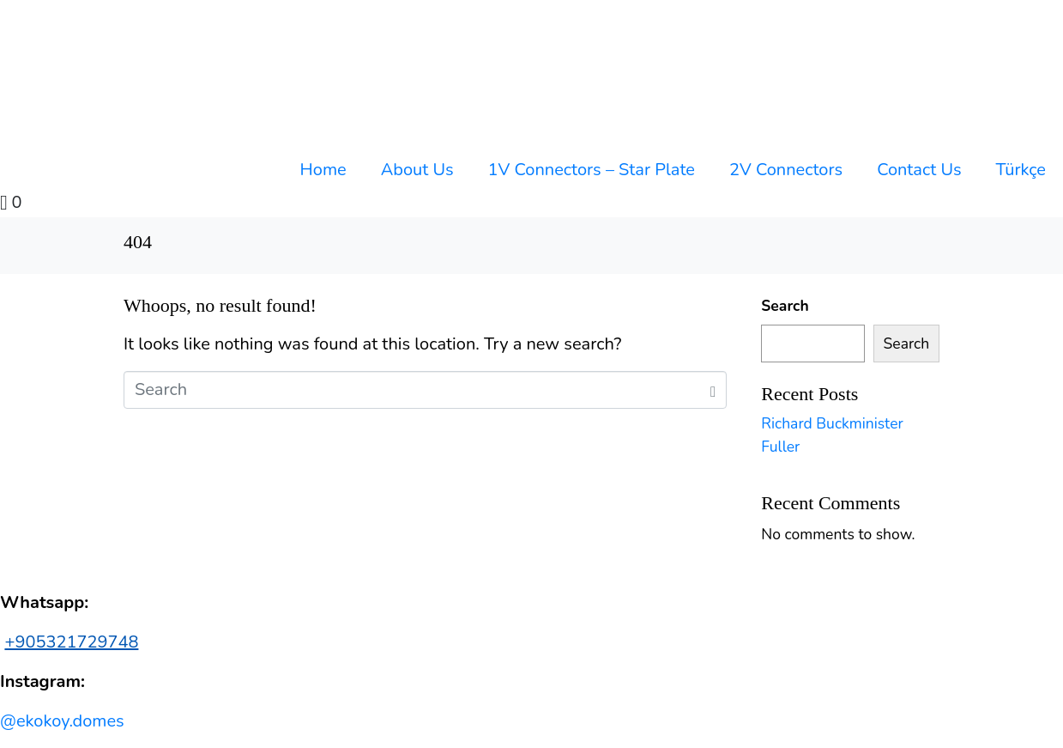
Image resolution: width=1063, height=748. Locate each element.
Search (784, 305)
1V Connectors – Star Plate (591, 169)
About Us (417, 169)
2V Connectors (786, 169)
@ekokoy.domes (62, 721)
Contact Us (919, 169)
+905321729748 (71, 642)
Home (323, 169)
